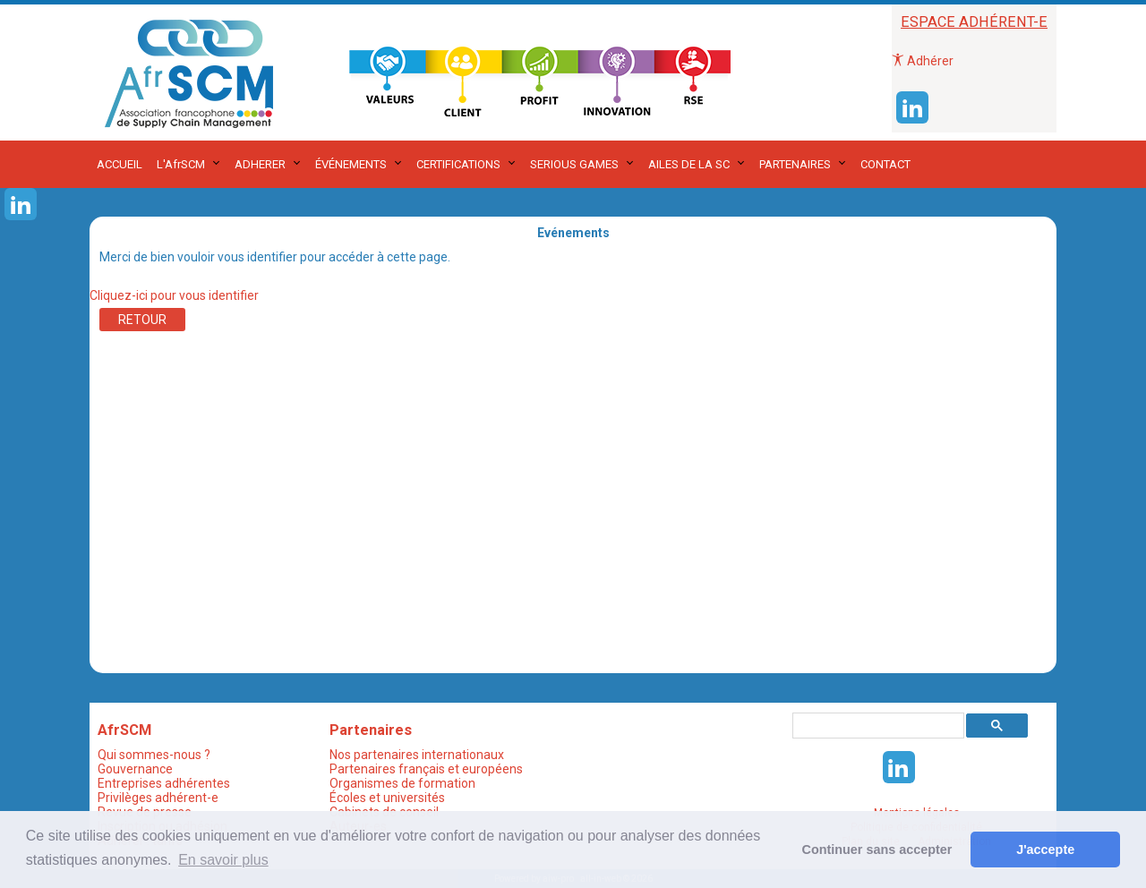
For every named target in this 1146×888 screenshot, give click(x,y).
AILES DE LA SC (689, 164)
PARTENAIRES (795, 164)
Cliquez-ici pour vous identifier (174, 295)
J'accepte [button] (1045, 849)
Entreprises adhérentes (164, 783)
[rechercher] (876, 726)
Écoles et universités (387, 797)
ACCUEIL (119, 164)
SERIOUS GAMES (574, 164)
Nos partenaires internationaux (416, 754)
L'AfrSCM (181, 164)
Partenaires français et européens (426, 769)
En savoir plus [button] (223, 859)
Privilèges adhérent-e (158, 797)
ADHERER (260, 164)
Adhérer (923, 61)
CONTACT (885, 164)
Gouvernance (135, 769)
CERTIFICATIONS (458, 164)
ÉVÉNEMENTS (351, 164)
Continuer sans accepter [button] (877, 849)
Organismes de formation (402, 783)
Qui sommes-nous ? (154, 754)
